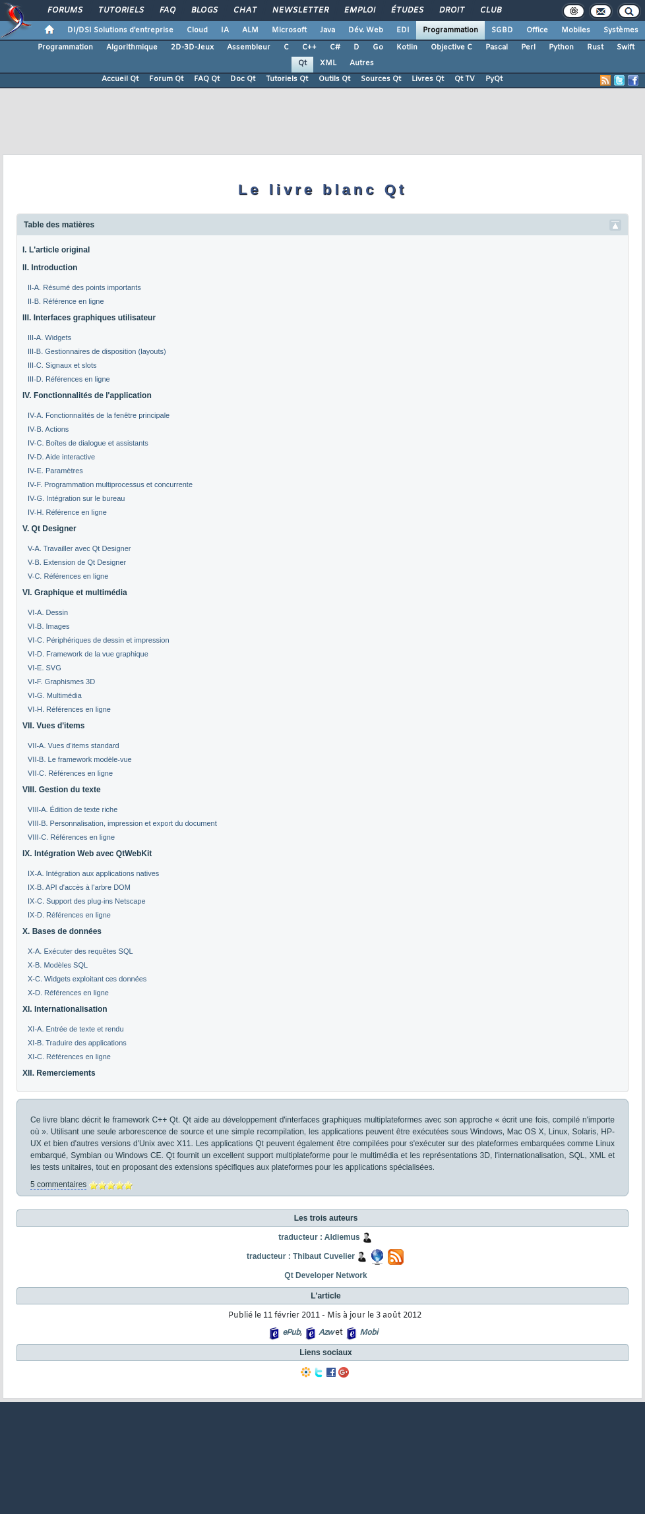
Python (561, 47)
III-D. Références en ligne (69, 379)
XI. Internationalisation (65, 1009)
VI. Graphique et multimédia (74, 592)
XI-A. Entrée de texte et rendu (76, 1029)
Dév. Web (365, 30)
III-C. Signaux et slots (62, 365)
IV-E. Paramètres (55, 471)
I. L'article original (56, 249)
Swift (625, 47)
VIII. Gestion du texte (61, 789)
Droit (451, 10)
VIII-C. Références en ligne (71, 837)
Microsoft (289, 30)
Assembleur (248, 47)
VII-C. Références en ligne (70, 773)
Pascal (496, 47)
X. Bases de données (62, 931)
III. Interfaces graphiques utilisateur (89, 317)
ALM (250, 30)
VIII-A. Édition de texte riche (72, 809)
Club (490, 10)
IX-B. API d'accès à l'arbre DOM (79, 887)
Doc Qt (242, 79)
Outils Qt (334, 79)
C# (335, 47)
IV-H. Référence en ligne (67, 512)
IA (225, 30)
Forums (64, 10)
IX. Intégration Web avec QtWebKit (87, 853)
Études (406, 10)
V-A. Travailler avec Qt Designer (79, 548)
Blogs (203, 10)
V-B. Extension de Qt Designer (77, 562)
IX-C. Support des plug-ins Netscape (87, 901)
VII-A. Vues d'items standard (73, 745)
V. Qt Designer (49, 528)
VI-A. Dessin (48, 612)
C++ (309, 47)
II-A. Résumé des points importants (84, 287)
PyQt (494, 79)
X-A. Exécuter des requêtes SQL (80, 951)
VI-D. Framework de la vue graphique (88, 654)
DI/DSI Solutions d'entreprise (120, 30)
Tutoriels (120, 10)
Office (537, 30)
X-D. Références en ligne (68, 993)
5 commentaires (58, 1184)
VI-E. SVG (44, 668)
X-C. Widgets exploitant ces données (87, 979)
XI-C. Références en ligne (69, 1057)
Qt (302, 63)
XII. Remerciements (59, 1073)
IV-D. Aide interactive (61, 457)
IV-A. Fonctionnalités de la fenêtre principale (98, 415)
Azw (326, 1332)
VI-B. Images (49, 626)
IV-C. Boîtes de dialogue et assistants (88, 443)
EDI (403, 30)
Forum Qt (166, 79)
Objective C (451, 47)
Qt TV (464, 79)
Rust (595, 47)
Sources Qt (381, 79)
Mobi (368, 1332)
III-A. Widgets (49, 337)
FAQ (167, 10)
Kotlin (406, 47)
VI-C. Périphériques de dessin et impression (98, 640)
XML (328, 63)
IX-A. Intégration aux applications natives (93, 873)
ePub (291, 1332)
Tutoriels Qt (287, 79)
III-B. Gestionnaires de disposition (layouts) (97, 351)
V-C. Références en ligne (68, 576)
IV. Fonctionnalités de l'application (87, 395)
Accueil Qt (120, 79)
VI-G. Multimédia (55, 695)
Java (327, 30)
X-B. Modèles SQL (58, 965)
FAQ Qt (207, 79)
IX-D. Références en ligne (69, 915)
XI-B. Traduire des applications (77, 1043)
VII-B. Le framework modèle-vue (80, 759)
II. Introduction (49, 267)
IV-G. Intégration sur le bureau (76, 498)
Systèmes (620, 30)
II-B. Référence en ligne (66, 301)
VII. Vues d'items (53, 725)
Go (378, 47)
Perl (528, 47)
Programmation (450, 30)
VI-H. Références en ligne (69, 709)
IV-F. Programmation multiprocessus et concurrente (110, 484)
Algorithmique (132, 47)
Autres (362, 63)
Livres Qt (428, 79)
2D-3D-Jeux (192, 47)
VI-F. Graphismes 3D (61, 681)
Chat (244, 10)
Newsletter (299, 10)
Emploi (359, 10)
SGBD (502, 30)
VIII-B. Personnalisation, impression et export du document (122, 823)
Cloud (197, 30)
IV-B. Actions (48, 429)
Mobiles (575, 30)
